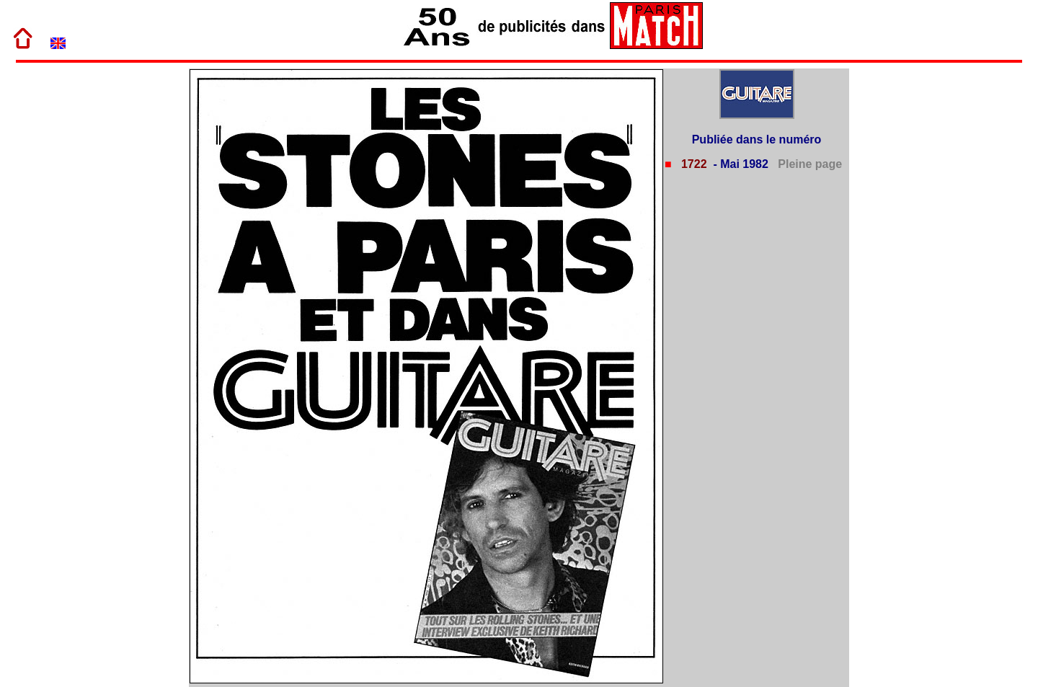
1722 (692, 164)
